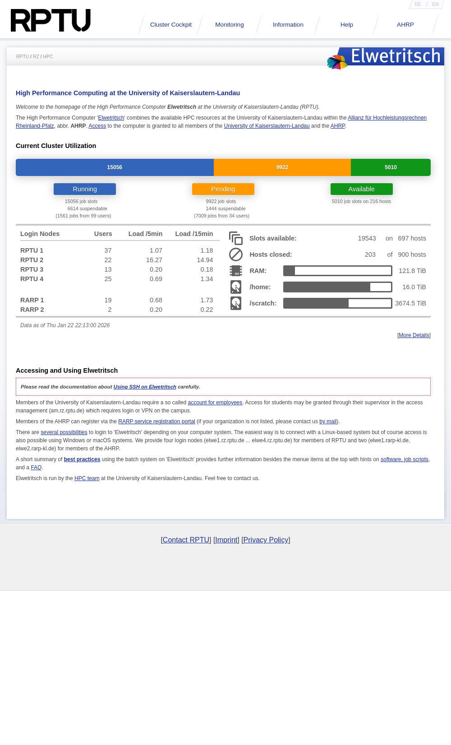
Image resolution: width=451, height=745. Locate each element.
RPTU (22, 56)
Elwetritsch (111, 118)
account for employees (215, 402)
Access (97, 126)
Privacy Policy (266, 540)
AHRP (405, 24)
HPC (48, 56)
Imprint (226, 540)
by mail (327, 421)
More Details (414, 335)
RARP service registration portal (156, 421)
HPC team (86, 478)
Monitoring (229, 24)
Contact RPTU (186, 540)
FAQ (36, 467)
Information (288, 24)
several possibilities (64, 432)
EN (435, 4)
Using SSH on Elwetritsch (145, 386)
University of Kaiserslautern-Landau (267, 126)
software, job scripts (404, 459)
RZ (36, 56)
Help (347, 24)
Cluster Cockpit (171, 24)
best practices (82, 459)
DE (417, 4)
